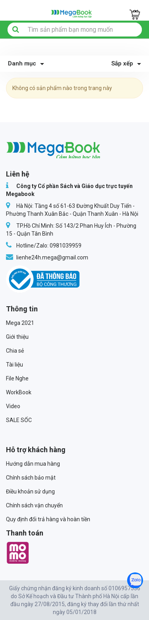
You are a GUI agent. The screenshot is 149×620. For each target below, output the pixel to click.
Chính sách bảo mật (31, 477)
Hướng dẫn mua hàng (33, 464)
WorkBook (18, 392)
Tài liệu (14, 364)
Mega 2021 (20, 323)
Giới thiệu (17, 337)
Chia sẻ (15, 350)
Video (13, 406)
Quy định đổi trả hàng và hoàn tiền (48, 519)
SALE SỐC (19, 420)
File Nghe (17, 378)
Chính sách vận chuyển (34, 505)
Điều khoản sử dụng (30, 491)
